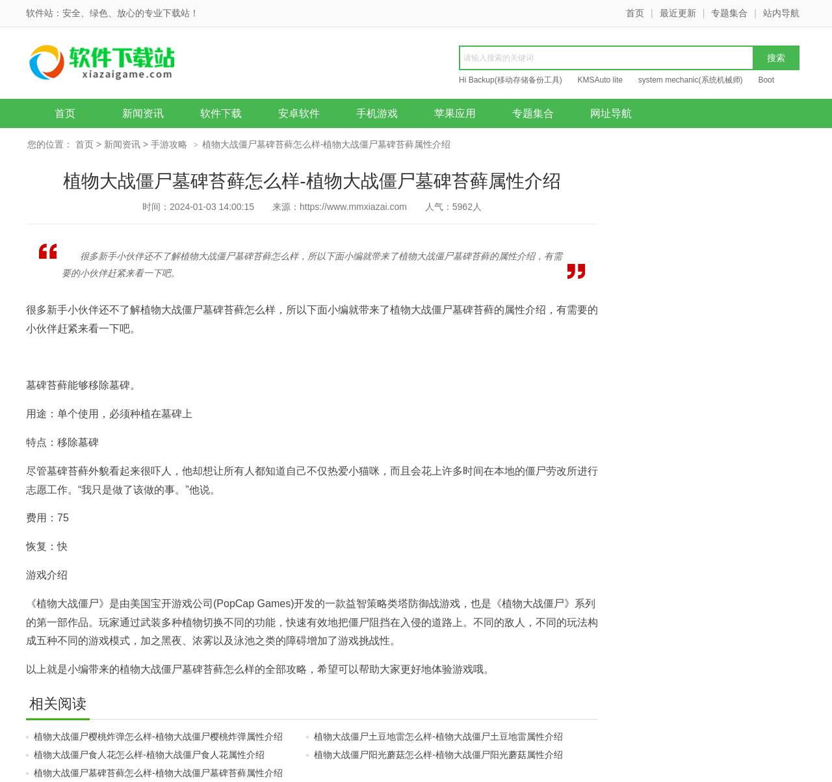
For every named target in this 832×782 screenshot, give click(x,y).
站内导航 (781, 13)
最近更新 (678, 13)
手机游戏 (377, 113)
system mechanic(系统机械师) (690, 80)
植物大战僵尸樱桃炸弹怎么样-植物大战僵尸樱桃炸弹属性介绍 (158, 736)
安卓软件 (299, 113)
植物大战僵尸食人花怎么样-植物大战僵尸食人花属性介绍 (149, 754)
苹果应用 (455, 113)
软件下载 (221, 113)
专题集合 (729, 13)
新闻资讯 (143, 113)
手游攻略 (169, 144)
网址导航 (611, 113)
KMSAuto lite (600, 80)
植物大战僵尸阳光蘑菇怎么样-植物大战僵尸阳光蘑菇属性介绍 (438, 754)
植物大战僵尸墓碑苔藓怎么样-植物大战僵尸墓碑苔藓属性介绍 (158, 773)
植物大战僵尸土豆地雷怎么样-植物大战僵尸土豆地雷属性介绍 (438, 736)
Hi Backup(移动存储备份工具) (510, 80)
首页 (635, 13)
